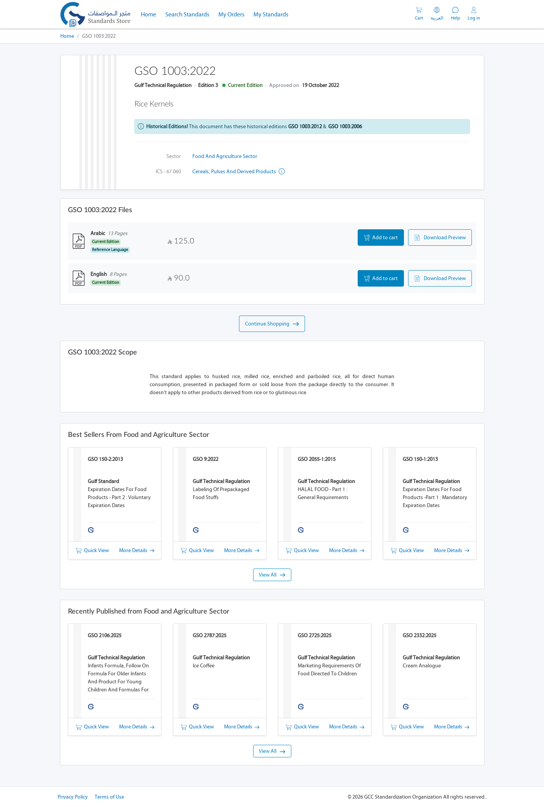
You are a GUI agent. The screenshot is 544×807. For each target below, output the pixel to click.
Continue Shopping (272, 324)
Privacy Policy (73, 797)
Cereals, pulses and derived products (238, 171)
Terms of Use (109, 797)
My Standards (270, 14)
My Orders (231, 14)
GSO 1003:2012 (305, 126)
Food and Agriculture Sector (224, 156)
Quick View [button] (92, 550)
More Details (136, 550)
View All (272, 575)
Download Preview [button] (440, 237)
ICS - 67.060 (168, 171)
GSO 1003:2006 (345, 126)
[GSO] (95, 14)
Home (151, 14)
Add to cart (381, 237)
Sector (173, 156)
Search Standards (189, 14)
